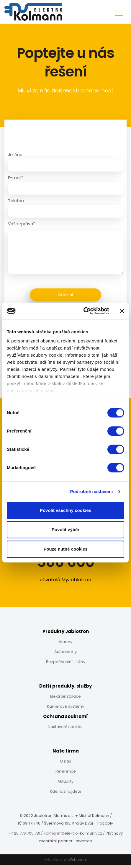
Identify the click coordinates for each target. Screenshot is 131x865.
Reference (65, 771)
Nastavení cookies (65, 726)
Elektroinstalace (65, 696)
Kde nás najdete (65, 791)
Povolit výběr (65, 529)
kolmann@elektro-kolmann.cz (73, 833)
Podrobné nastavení (91, 491)
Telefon (16, 201)
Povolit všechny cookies (65, 510)
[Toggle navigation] (119, 12)
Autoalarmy (65, 652)
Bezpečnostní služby (65, 662)
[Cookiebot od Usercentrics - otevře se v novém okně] (83, 311)
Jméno (15, 155)
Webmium (77, 859)
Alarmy (65, 641)
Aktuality (65, 781)
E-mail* (15, 178)
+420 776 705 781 (24, 833)
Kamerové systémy (65, 706)
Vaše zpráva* (21, 224)
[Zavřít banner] (122, 311)
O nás (65, 761)
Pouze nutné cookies (65, 548)
